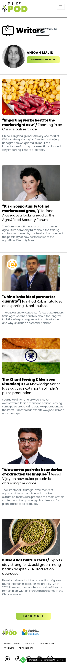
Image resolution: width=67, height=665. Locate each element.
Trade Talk (30, 644)
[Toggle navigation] (61, 7)
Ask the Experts (26, 648)
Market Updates (12, 644)
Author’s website (43, 60)
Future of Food (47, 644)
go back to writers (46, 30)
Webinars (9, 648)
